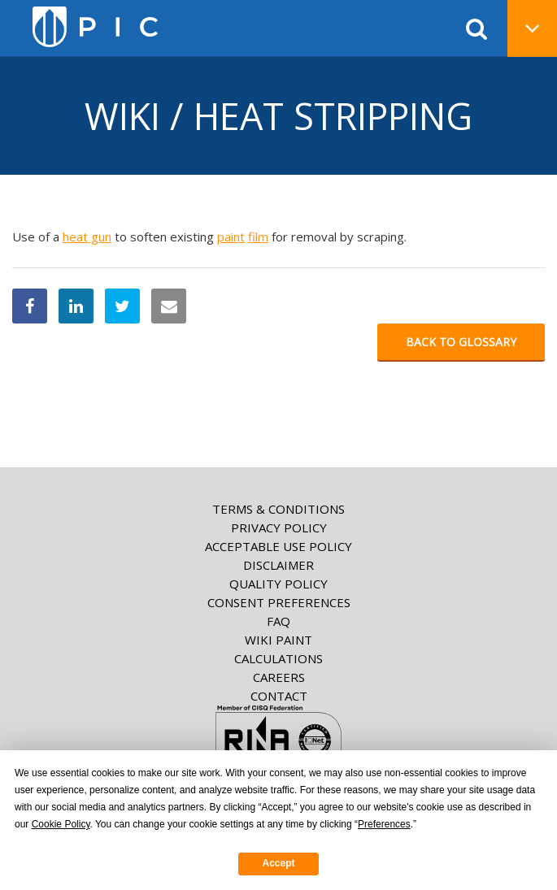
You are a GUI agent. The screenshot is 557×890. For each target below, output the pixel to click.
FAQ (278, 621)
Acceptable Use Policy (278, 546)
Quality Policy (278, 583)
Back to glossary (461, 341)
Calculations (278, 658)
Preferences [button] (384, 824)
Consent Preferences (278, 602)
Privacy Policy (279, 527)
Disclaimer (278, 565)
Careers (279, 677)
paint (231, 236)
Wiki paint (278, 640)
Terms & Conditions (278, 509)
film (258, 236)
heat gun (87, 236)
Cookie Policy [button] (61, 824)
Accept (278, 863)
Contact (278, 696)
